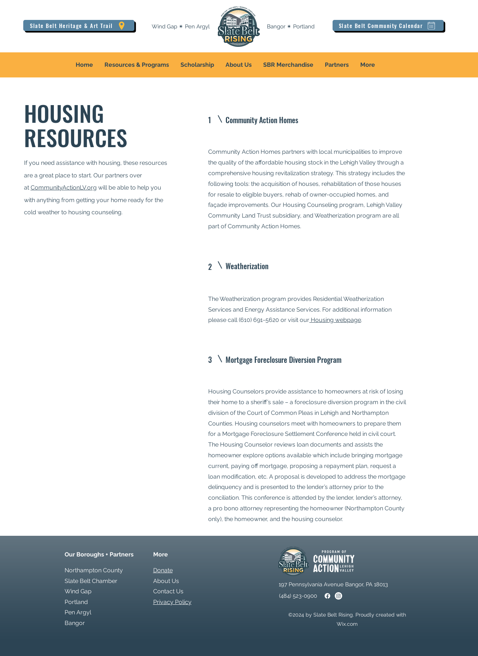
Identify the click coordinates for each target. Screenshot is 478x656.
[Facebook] (327, 596)
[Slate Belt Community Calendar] (388, 25)
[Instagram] (338, 596)
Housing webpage (335, 319)
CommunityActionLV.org (64, 187)
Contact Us (168, 591)
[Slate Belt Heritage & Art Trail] (78, 25)
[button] (137, 64)
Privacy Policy (172, 601)
